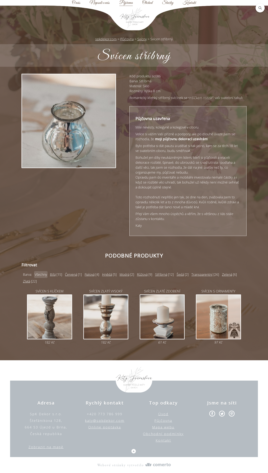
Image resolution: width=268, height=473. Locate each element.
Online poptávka (104, 427)
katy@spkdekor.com (104, 420)
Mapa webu (163, 427)
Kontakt (189, 3)
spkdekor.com (106, 39)
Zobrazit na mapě (46, 447)
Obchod (147, 3)
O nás (76, 3)
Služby (167, 3)
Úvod (163, 414)
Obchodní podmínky (163, 434)
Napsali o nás (100, 3)
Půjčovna (126, 3)
